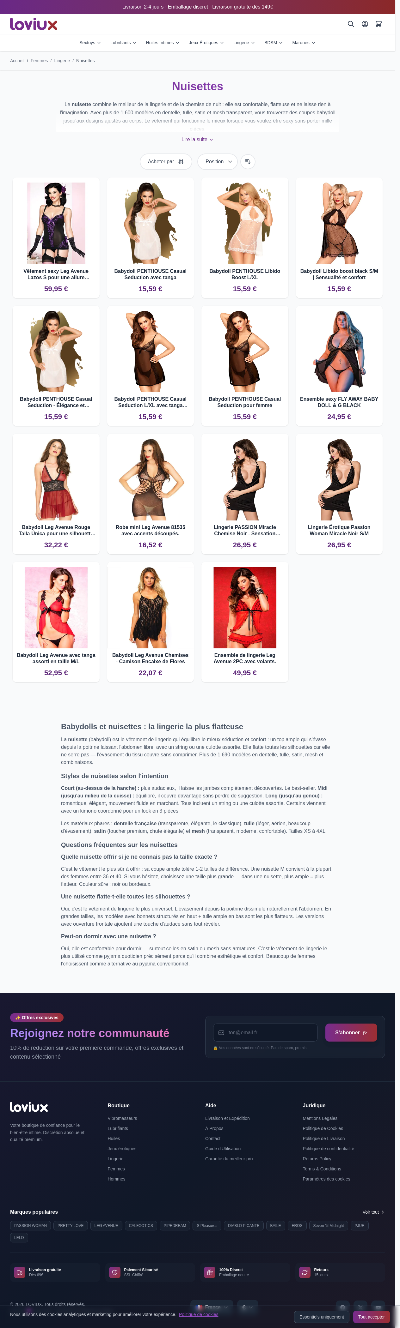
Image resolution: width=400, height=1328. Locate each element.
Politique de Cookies (323, 1128)
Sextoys (90, 42)
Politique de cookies (198, 1314)
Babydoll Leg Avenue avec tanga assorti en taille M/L (56, 658)
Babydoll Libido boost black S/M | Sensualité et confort (339, 274)
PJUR (360, 1225)
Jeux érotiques (122, 1148)
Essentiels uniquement (321, 1316)
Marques (304, 42)
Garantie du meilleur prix (229, 1158)
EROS (297, 1225)
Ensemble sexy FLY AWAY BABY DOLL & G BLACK (339, 402)
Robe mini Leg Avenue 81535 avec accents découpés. (150, 530)
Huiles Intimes (163, 42)
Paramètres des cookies (326, 1178)
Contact (212, 1138)
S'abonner (351, 1032)
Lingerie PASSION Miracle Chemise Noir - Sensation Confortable (245, 531)
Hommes (117, 1178)
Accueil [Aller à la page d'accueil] (17, 60)
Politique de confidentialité (328, 1148)
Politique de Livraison (324, 1138)
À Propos (214, 1128)
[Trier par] (217, 161)
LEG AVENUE (106, 1225)
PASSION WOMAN (30, 1225)
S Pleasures (207, 1225)
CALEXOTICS (141, 1225)
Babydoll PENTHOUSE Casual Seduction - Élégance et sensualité (56, 402)
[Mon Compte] (365, 24)
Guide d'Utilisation (223, 1148)
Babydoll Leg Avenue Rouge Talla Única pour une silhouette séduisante (56, 531)
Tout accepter (371, 1316)
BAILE (275, 1225)
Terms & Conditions (322, 1168)
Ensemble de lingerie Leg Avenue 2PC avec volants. (244, 658)
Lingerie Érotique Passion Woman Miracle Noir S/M (339, 530)
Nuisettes (85, 60)
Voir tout (374, 1212)
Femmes (39, 60)
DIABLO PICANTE (243, 1225)
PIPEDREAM (175, 1225)
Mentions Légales (320, 1118)
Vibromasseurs (122, 1118)
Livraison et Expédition (227, 1118)
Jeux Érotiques (207, 42)
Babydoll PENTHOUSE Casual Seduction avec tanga (150, 274)
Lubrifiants (123, 42)
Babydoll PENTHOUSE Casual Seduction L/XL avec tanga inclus (150, 402)
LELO (19, 1237)
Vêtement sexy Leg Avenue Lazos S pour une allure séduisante (56, 274)
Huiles (114, 1138)
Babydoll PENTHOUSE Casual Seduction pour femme (245, 402)
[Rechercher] (351, 24)
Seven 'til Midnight (328, 1225)
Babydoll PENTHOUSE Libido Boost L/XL (244, 274)
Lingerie (244, 42)
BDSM (273, 42)
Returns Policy (317, 1158)
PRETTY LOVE (70, 1225)
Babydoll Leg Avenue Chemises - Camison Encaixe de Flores (150, 658)
